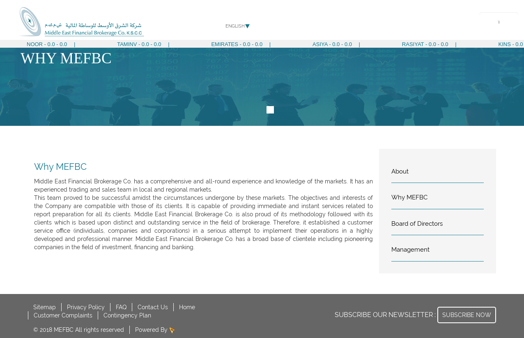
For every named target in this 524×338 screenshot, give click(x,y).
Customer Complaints (63, 315)
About (295, 22)
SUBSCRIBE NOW (466, 315)
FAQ (121, 307)
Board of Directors (417, 223)
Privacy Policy (86, 307)
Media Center (427, 22)
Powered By (152, 329)
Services (322, 22)
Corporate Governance (371, 22)
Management (410, 249)
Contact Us (153, 307)
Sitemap (44, 307)
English (235, 26)
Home (187, 307)
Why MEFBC (409, 197)
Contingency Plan (127, 315)
